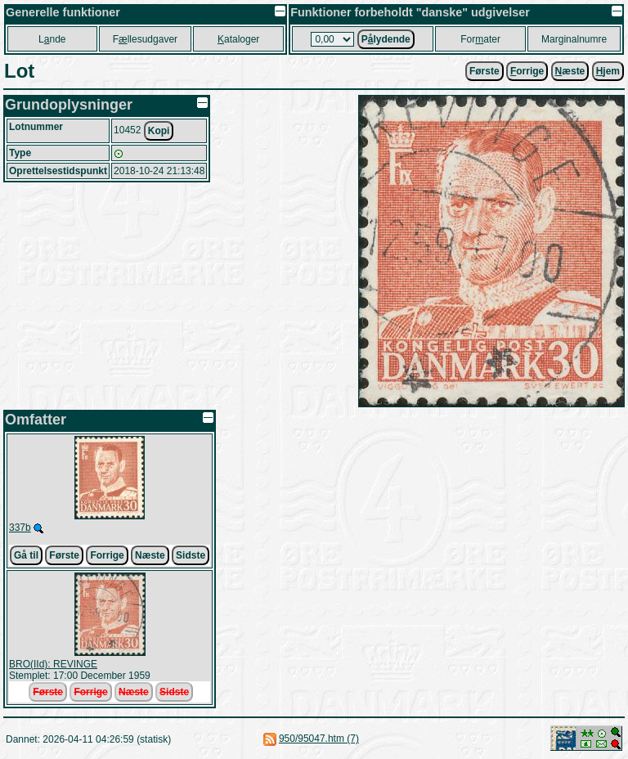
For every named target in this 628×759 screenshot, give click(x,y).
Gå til (26, 555)
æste (570, 71)
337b (20, 527)
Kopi (159, 131)
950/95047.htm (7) (319, 738)
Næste (150, 555)
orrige (527, 71)
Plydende (385, 39)
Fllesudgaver (145, 39)
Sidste (190, 555)
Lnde (51, 39)
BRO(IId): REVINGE (53, 664)
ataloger (238, 39)
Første (484, 71)
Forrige (106, 555)
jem (608, 71)
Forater (480, 39)
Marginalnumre (574, 39)
